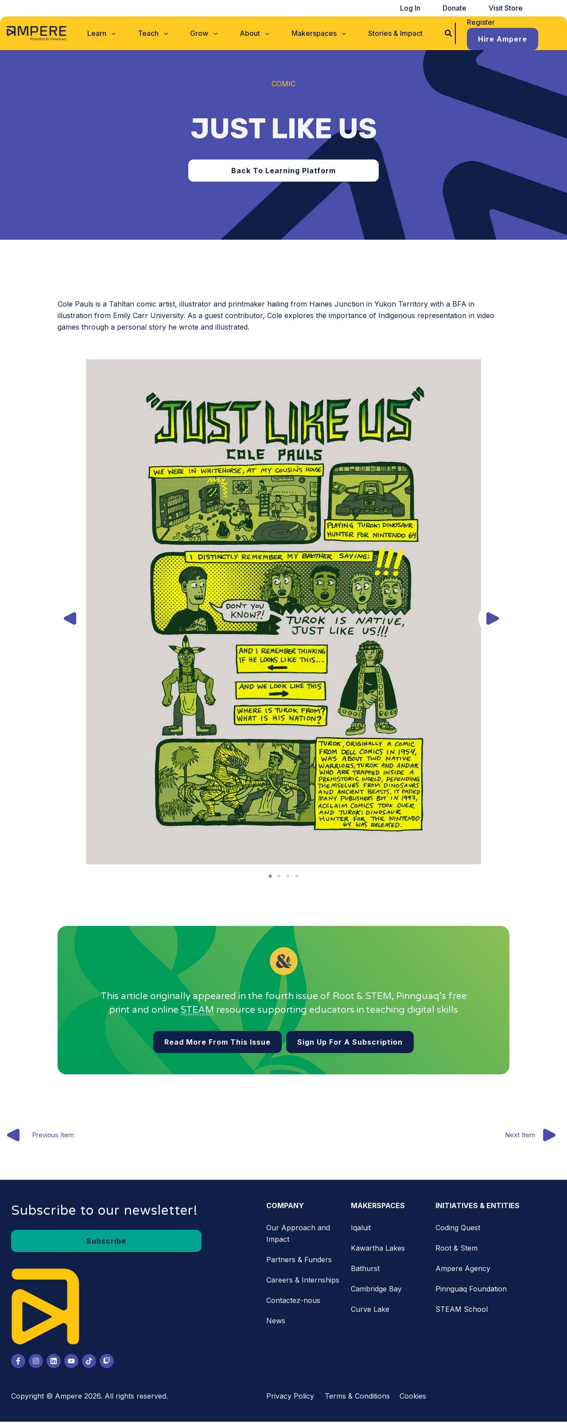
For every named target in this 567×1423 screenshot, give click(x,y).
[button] (121, 32)
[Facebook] (18, 1362)
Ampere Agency (462, 1269)
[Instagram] (36, 1362)
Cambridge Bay (376, 1290)
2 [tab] (279, 876)
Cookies (413, 1397)
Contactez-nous (293, 1301)
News (275, 1322)
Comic (283, 83)
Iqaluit (361, 1229)
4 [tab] (296, 876)
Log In (430, 8)
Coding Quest (457, 1229)
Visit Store (510, 8)
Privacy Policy (290, 1397)
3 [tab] (288, 876)
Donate (466, 8)
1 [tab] (270, 876)
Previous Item (39, 1136)
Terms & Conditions (357, 1397)
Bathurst (365, 1269)
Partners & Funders (299, 1260)
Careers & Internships (302, 1281)
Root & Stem (456, 1249)
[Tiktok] (89, 1362)
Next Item (534, 1136)
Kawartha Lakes (378, 1249)
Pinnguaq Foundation (471, 1290)
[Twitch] (107, 1362)
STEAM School (461, 1310)
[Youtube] (71, 1362)
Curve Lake (370, 1310)
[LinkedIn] (54, 1362)
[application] (131, 31)
